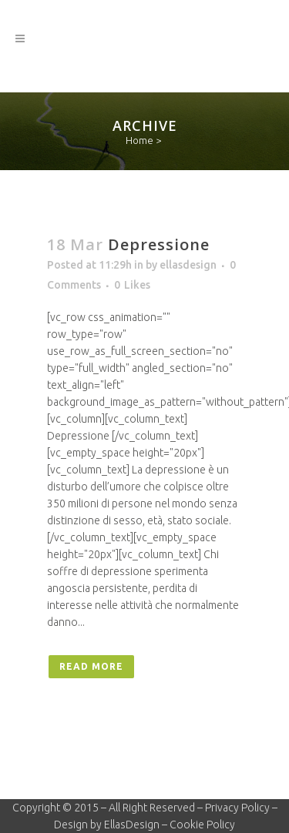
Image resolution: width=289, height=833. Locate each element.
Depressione (159, 244)
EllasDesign (132, 824)
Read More (91, 666)
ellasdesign (188, 265)
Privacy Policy (237, 807)
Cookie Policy (202, 824)
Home (139, 140)
